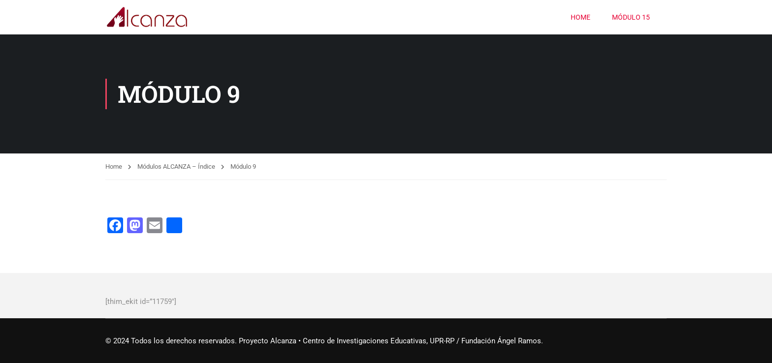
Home (113, 166)
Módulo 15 (631, 17)
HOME (580, 17)
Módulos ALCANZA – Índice (176, 166)
